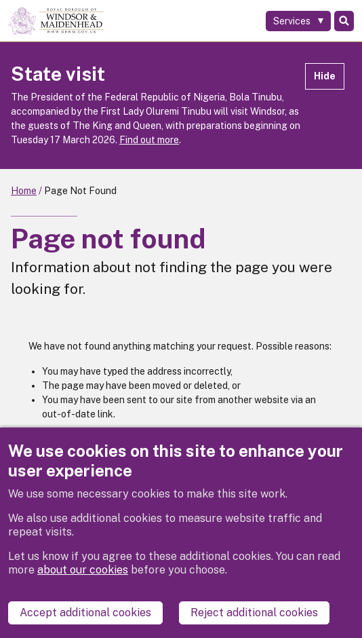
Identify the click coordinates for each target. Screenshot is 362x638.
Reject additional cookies (254, 612)
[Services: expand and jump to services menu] (298, 21)
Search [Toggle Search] (344, 21)
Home (24, 190)
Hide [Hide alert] (325, 76)
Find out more (149, 139)
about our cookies (82, 569)
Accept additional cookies (85, 612)
